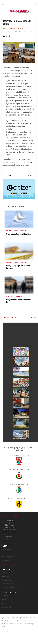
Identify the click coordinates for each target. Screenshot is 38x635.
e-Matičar (5, 596)
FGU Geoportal (6, 607)
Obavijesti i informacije (13, 29)
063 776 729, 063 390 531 (28, 618)
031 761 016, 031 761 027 (10, 618)
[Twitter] (7, 631)
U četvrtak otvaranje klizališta (18, 234)
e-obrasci (4, 599)
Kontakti (4, 603)
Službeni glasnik (7, 580)
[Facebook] (3, 631)
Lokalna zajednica (14, 296)
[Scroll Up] (31, 317)
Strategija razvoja (7, 584)
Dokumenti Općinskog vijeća (10, 587)
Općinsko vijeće (6, 553)
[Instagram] (11, 631)
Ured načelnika (6, 549)
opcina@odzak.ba (8, 621)
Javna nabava (6, 576)
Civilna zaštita (6, 560)
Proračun (4, 572)
